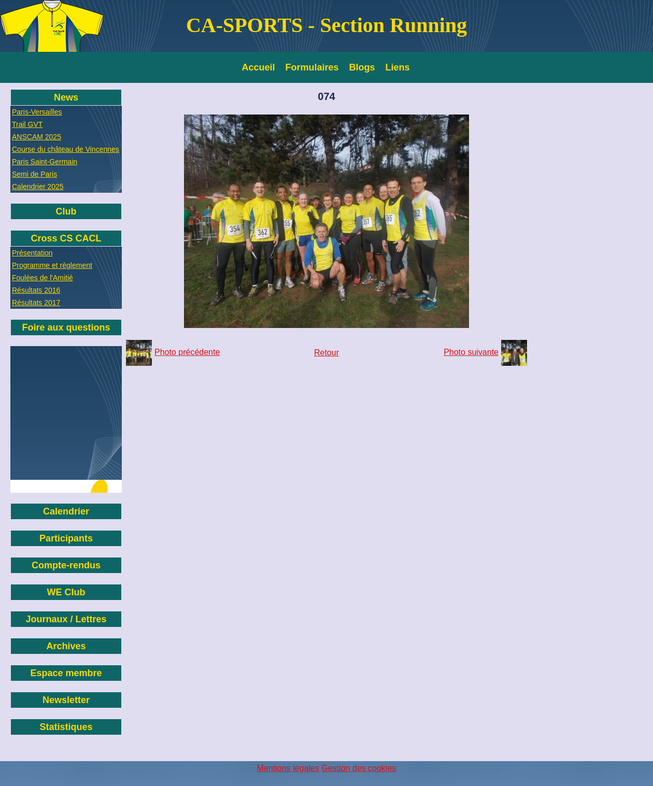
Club (66, 211)
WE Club (66, 592)
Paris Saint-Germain (44, 162)
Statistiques (65, 727)
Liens (398, 67)
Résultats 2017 (36, 302)
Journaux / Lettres (65, 619)
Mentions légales (288, 768)
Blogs (362, 67)
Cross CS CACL (66, 238)
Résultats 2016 (36, 290)
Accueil (258, 67)
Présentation (32, 253)
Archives (66, 646)
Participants (66, 538)
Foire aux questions (66, 327)
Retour (326, 352)
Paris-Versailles (37, 112)
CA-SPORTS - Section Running (326, 25)
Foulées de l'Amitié (42, 278)
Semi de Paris (34, 174)
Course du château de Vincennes (65, 149)
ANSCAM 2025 (36, 137)
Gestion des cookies (358, 768)
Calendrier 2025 (38, 186)
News (66, 97)
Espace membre (66, 673)
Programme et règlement (52, 265)
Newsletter (66, 700)
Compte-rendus (66, 565)
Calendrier (66, 511)
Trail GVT (27, 124)
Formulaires (312, 67)
